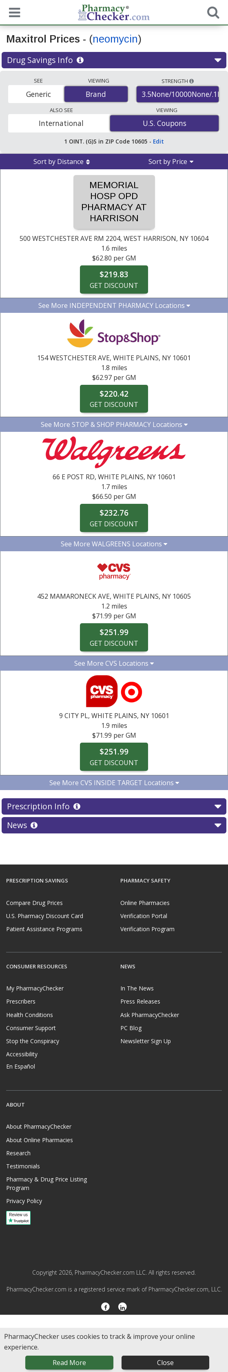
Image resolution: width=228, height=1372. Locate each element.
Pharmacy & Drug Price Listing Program (46, 1183)
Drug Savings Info (114, 60)
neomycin (115, 39)
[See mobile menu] (12, 12)
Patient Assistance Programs (44, 929)
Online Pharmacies (145, 903)
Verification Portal (143, 916)
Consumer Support (31, 1028)
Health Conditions (29, 1015)
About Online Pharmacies (39, 1140)
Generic (38, 94)
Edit (158, 141)
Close (165, 1362)
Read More (69, 1362)
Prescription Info (114, 806)
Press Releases (140, 1001)
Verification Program (147, 929)
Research (18, 1153)
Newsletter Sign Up (145, 1041)
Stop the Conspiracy (32, 1041)
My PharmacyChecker (35, 988)
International (61, 123)
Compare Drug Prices (34, 903)
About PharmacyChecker (38, 1126)
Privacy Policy (24, 1201)
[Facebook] (105, 1307)
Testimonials (23, 1166)
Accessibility (22, 1054)
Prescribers (20, 1001)
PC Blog (131, 1028)
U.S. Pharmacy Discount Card (44, 916)
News (114, 825)
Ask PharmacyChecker (149, 1015)
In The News (137, 988)
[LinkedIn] (123, 1307)
